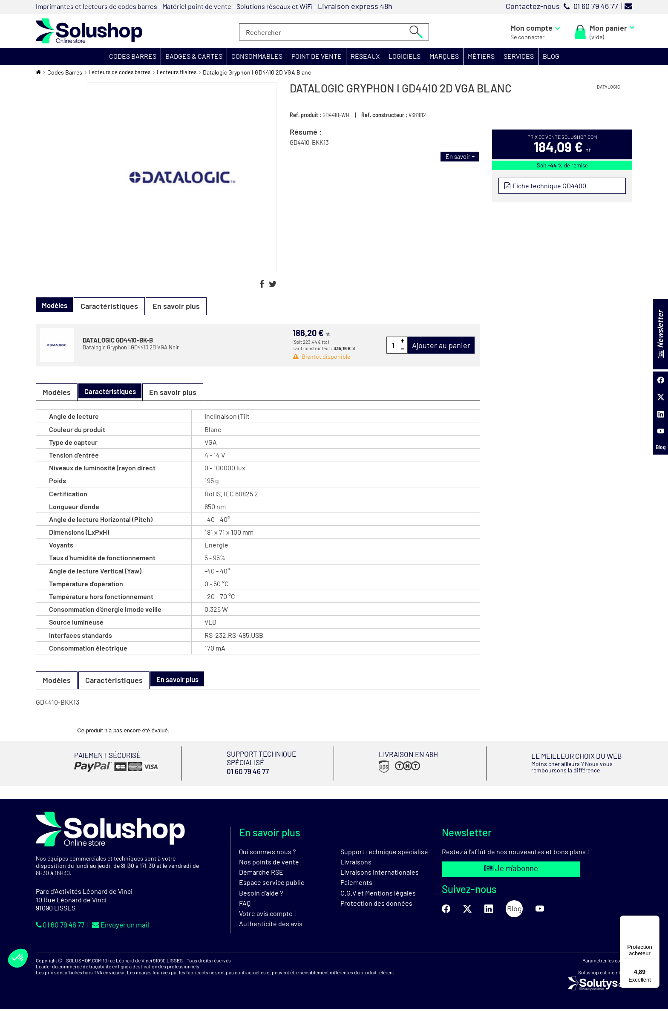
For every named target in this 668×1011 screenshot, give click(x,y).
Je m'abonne (511, 870)
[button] (133, 56)
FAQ (244, 904)
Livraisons (355, 863)
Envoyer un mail (127, 925)
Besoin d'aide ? (261, 894)
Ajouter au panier (441, 345)
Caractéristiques (114, 306)
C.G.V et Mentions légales (378, 894)
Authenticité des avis (270, 925)
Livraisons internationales (379, 874)
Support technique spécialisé (384, 853)
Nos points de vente (269, 863)
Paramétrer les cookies (607, 962)
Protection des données (376, 904)
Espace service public (271, 884)
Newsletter (660, 334)
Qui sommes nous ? (267, 853)
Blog (661, 447)
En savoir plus (180, 306)
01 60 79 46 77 (63, 925)
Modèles (57, 392)
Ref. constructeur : (384, 114)
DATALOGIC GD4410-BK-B (118, 340)
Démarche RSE (261, 874)
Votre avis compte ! (267, 914)
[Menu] (654, 921)
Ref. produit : (305, 114)
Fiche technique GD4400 (549, 186)
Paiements (356, 884)
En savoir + (458, 156)
